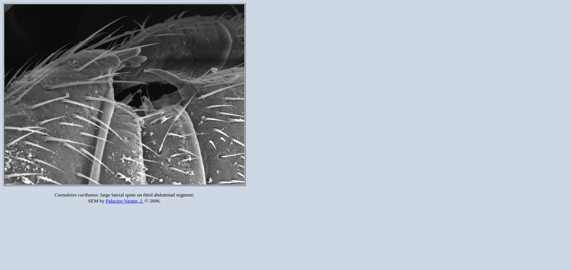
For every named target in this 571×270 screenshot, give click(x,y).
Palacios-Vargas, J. (124, 201)
